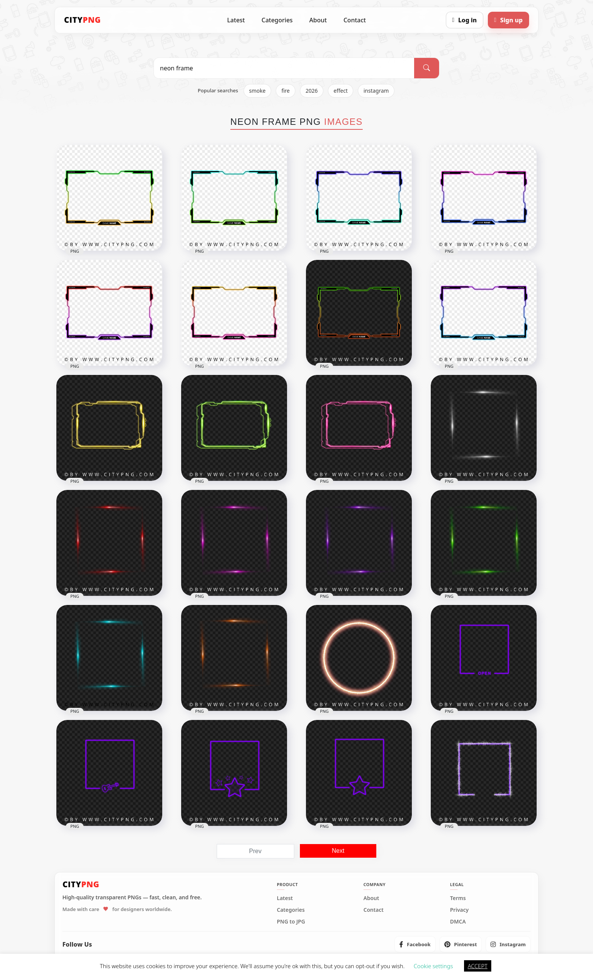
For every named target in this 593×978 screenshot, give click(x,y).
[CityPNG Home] (82, 20)
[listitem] (415, 944)
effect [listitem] (341, 90)
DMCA (458, 921)
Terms (458, 898)
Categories (276, 20)
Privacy (459, 909)
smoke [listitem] (257, 90)
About (318, 20)
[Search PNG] (284, 68)
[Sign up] (508, 20)
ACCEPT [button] (477, 966)
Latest (236, 20)
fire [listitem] (285, 90)
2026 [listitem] (312, 90)
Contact (354, 20)
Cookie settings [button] (433, 966)
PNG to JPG (291, 921)
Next (338, 850)
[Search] (426, 68)
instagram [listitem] (376, 90)
